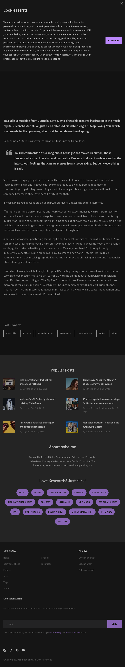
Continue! (113, 40)
